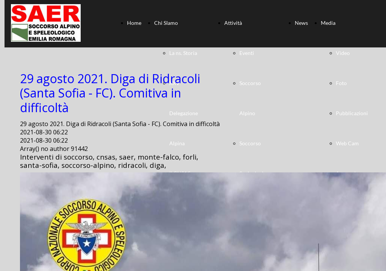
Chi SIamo (166, 23)
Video (343, 53)
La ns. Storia (183, 53)
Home (134, 23)
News (301, 23)
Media (328, 23)
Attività (233, 23)
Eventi (246, 53)
